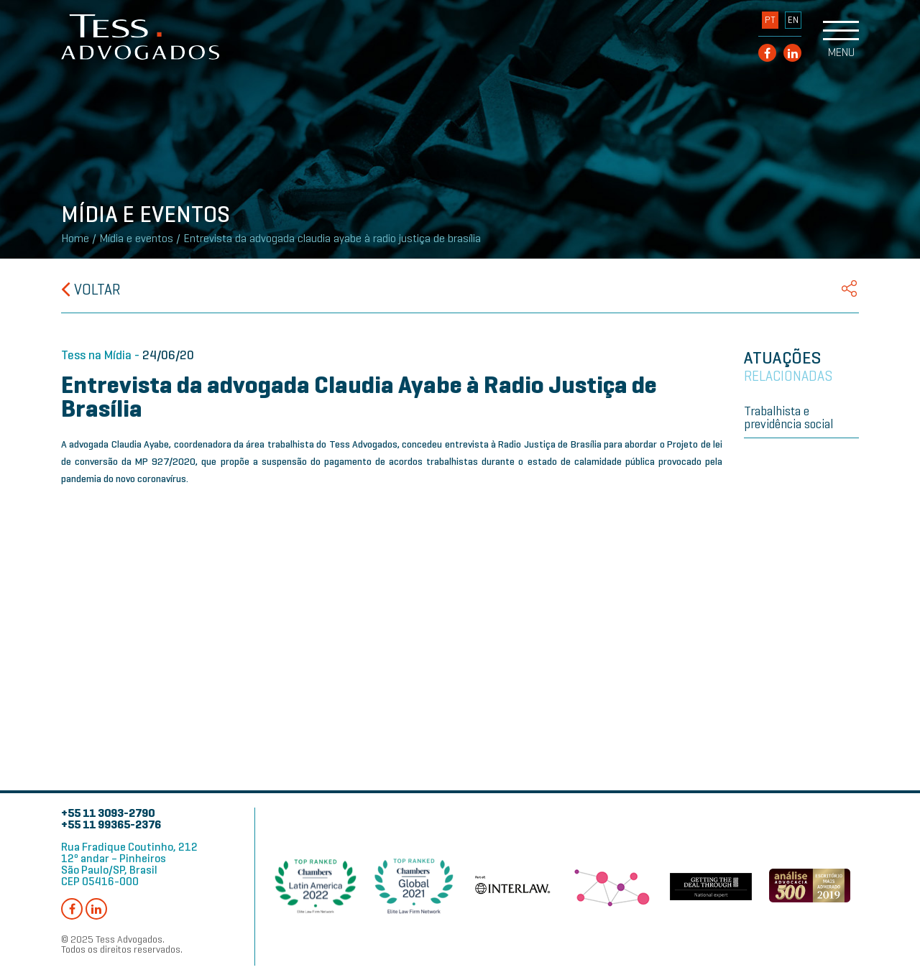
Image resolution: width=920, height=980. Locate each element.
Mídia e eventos (136, 238)
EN (793, 20)
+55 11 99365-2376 (111, 824)
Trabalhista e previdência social (788, 417)
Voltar (91, 289)
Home (75, 238)
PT (770, 20)
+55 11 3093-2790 (108, 813)
